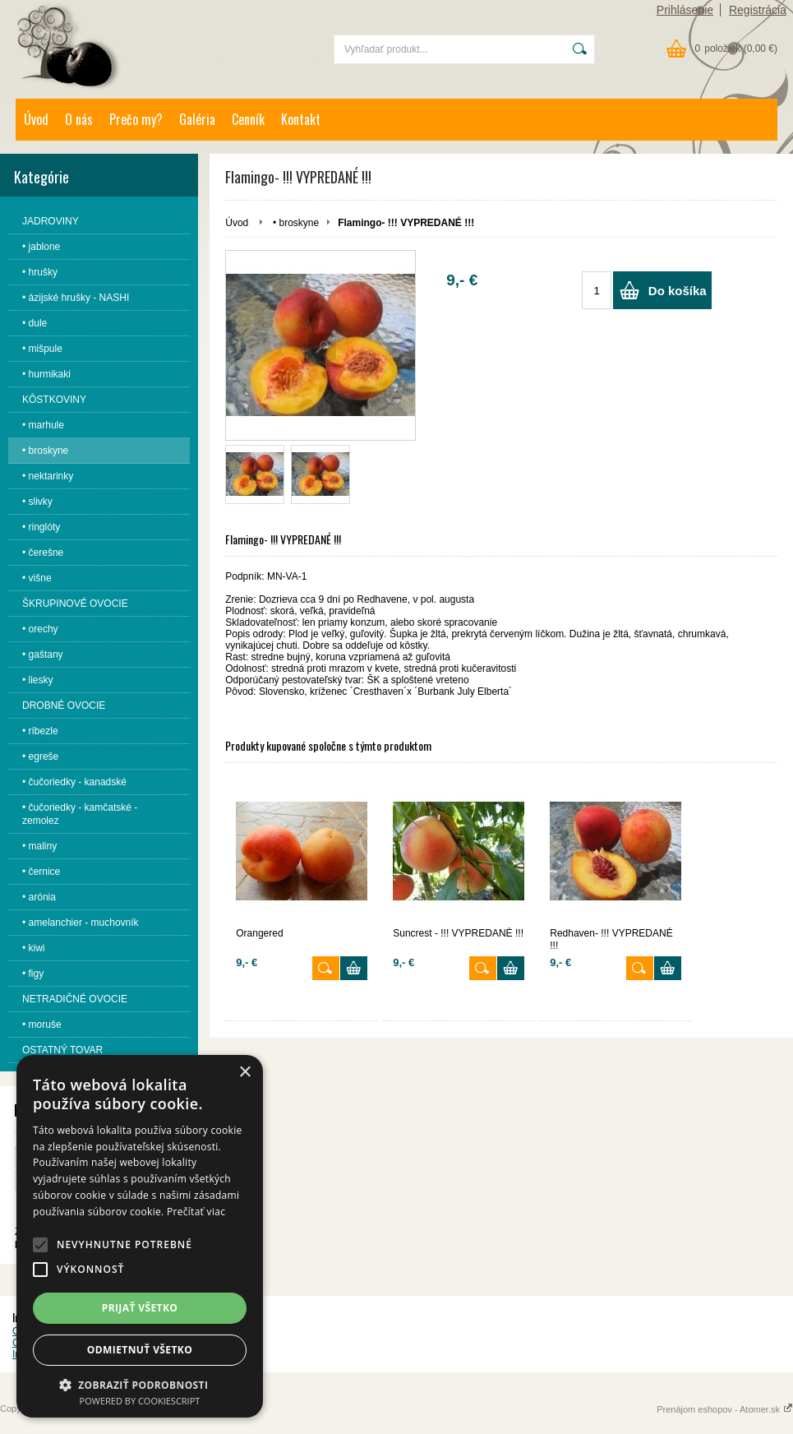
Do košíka (677, 291)
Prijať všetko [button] (140, 1308)
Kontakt (300, 119)
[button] (40, 1244)
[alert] (139, 1236)
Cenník (248, 119)
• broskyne (296, 223)
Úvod (36, 119)
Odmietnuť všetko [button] (139, 1350)
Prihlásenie (685, 9)
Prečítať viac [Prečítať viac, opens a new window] (196, 1212)
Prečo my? (136, 119)
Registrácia (757, 9)
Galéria (197, 119)
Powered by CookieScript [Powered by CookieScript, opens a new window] (140, 1401)
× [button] (244, 1072)
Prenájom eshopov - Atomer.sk (725, 1409)
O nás (79, 119)
